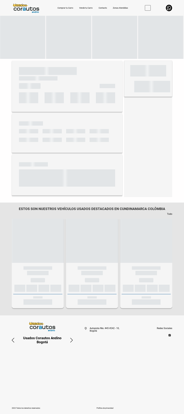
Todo (169, 214)
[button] (13, 340)
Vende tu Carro (86, 8)
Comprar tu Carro (65, 8)
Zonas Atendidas (120, 8)
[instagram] (169, 335)
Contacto (103, 8)
